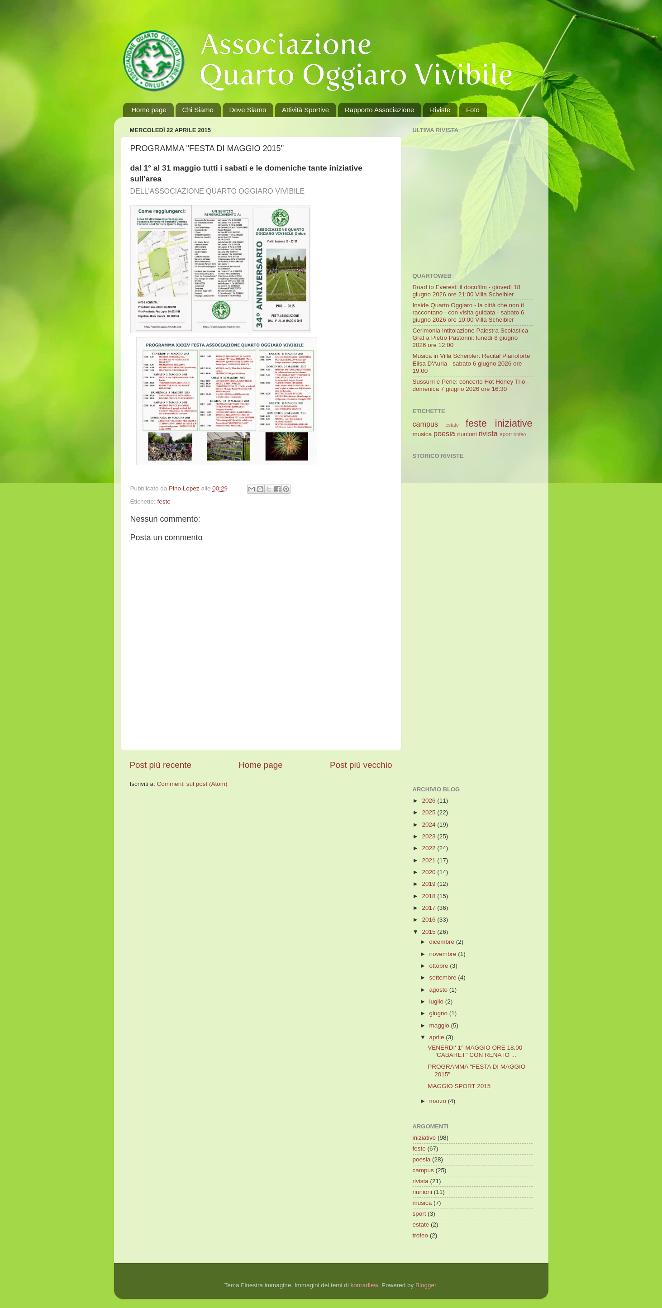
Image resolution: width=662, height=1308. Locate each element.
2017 (429, 907)
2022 (429, 848)
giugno (439, 1013)
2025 (429, 812)
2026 (429, 800)
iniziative (514, 423)
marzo (438, 1101)
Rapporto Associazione (379, 110)
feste (164, 501)
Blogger (425, 1285)
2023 (429, 836)
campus (425, 424)
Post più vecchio (361, 765)
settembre (443, 977)
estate (452, 425)
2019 (429, 883)
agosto (439, 989)
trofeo (520, 434)
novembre (443, 954)
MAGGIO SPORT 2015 (459, 1086)
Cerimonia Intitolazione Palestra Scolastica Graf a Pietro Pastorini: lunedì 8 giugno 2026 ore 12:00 (471, 337)
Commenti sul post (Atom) (192, 783)
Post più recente (161, 765)
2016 (429, 919)
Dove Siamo (248, 110)
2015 (429, 931)
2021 (429, 860)
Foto (473, 110)
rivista (488, 433)
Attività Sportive (305, 110)
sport (506, 434)
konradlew (364, 1285)
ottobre (439, 965)
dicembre (442, 941)
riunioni (467, 434)
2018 (429, 896)
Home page (149, 110)
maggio (440, 1025)
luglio (437, 1001)
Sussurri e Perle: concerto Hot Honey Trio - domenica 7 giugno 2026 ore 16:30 (471, 385)
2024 (429, 824)
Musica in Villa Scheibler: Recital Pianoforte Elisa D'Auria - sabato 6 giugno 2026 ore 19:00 (471, 363)
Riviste (440, 110)
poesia (444, 433)
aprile (437, 1037)
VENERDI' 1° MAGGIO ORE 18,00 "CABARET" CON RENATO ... (475, 1051)
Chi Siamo (198, 110)
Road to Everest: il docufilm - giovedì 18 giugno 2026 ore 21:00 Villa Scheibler (467, 291)
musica (422, 434)
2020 (429, 872)
